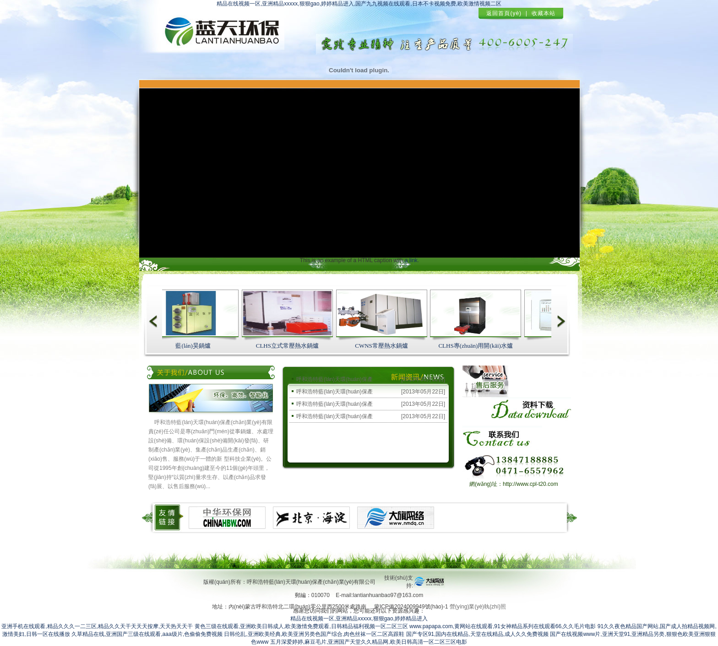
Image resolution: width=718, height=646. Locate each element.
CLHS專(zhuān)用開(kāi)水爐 (477, 345)
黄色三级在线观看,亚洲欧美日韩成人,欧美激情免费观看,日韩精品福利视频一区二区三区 (301, 626)
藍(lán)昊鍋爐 (194, 345)
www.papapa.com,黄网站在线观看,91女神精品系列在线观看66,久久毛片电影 (502, 626)
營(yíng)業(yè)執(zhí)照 (478, 606)
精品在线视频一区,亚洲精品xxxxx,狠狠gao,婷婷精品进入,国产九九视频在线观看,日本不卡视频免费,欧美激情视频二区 (359, 3)
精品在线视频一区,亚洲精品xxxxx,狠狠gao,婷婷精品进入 (359, 618)
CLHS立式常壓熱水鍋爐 (288, 345)
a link (411, 260)
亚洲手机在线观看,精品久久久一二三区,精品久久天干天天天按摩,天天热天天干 (97, 626)
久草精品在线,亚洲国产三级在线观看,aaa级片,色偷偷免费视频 (147, 634)
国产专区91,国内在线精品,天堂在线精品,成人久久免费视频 (477, 634)
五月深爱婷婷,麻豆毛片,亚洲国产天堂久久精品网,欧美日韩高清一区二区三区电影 (368, 642)
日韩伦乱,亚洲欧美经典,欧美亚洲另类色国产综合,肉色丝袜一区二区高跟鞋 (314, 634)
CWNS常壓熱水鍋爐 (382, 345)
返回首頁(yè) (504, 13)
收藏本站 (543, 13)
